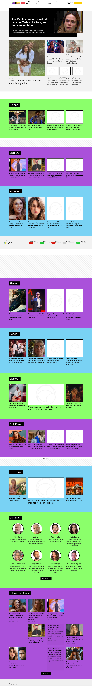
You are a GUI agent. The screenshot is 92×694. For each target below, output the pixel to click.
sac (67, 2)
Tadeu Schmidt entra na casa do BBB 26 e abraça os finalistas (28, 30)
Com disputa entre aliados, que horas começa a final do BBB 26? (29, 32)
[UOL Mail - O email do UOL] (70, 3)
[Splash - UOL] (18, 3)
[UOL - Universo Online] (26, 3)
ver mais (46, 578)
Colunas (58, 2)
